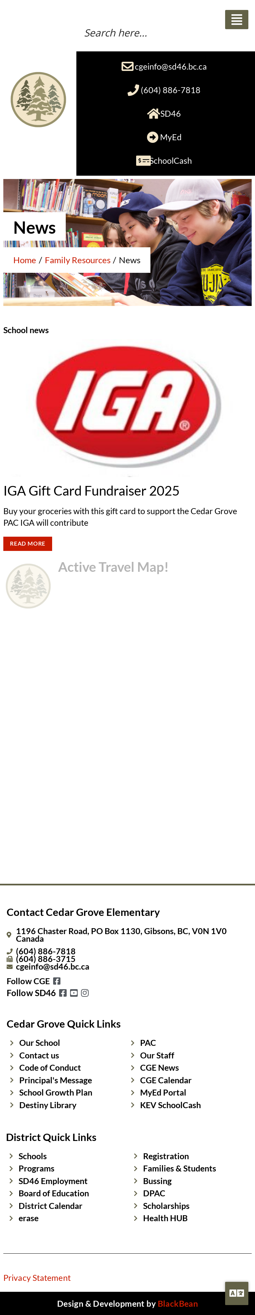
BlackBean (178, 1303)
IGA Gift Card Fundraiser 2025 (91, 491)
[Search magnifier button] (243, 33)
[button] (236, 19)
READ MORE (27, 543)
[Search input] (158, 32)
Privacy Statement (37, 1278)
